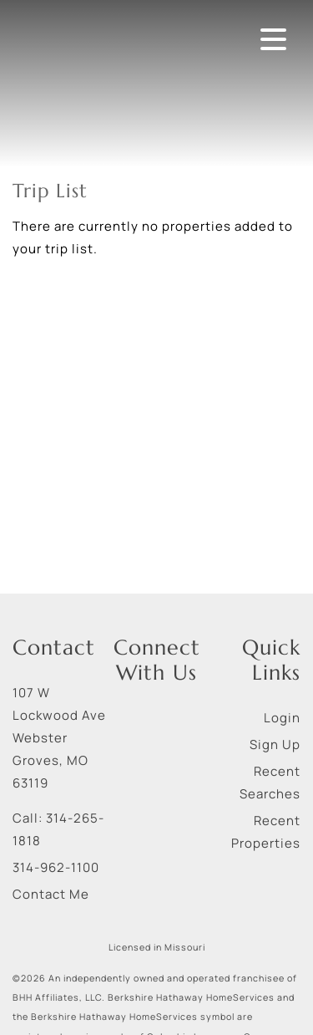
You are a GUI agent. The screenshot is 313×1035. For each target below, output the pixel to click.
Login (282, 718)
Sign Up (275, 744)
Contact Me (51, 894)
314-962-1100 (56, 867)
